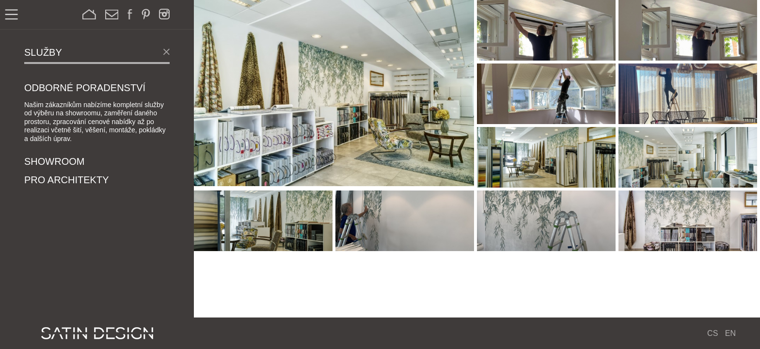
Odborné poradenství (84, 88)
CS (712, 333)
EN (730, 333)
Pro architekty (66, 180)
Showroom (54, 162)
